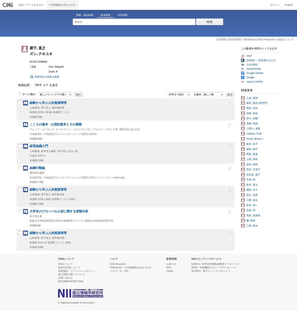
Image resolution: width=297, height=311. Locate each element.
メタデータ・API (119, 271)
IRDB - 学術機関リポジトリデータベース (214, 267)
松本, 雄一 (252, 205)
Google (250, 77)
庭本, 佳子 (252, 144)
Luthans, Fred (254, 133)
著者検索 (105, 15)
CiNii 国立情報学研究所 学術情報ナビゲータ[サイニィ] (8, 5)
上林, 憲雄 (252, 98)
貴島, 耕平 (252, 149)
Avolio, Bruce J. (254, 138)
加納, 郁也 (252, 113)
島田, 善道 (252, 154)
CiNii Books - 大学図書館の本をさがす (131, 267)
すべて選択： (27, 94)
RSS (168, 267)
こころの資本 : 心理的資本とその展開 (56, 124)
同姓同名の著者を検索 (47, 76)
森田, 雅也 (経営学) (256, 103)
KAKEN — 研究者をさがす (261, 60)
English (289, 5)
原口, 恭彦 (252, 195)
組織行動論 (37, 168)
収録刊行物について (69, 267)
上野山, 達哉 (253, 128)
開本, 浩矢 (252, 108)
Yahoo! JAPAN (254, 81)
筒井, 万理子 (253, 169)
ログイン (275, 5)
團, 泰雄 (250, 220)
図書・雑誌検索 (84, 15)
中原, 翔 (250, 179)
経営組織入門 (39, 146)
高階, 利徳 (252, 123)
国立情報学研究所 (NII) (70, 281)
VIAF (249, 56)
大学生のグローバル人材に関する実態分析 (59, 211)
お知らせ (171, 264)
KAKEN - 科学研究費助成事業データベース (215, 264)
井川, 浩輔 (252, 118)
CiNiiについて (65, 264)
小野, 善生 (252, 200)
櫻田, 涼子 (252, 189)
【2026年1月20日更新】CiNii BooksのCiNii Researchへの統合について (254, 39)
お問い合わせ (65, 277)
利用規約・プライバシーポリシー (76, 271)
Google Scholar (254, 73)
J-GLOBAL (252, 64)
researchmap (253, 68)
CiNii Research (118, 264)
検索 (210, 21)
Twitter (169, 271)
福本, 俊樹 (252, 164)
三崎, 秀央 (252, 225)
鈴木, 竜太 (252, 184)
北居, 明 (250, 210)
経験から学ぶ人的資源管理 (48, 102)
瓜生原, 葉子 (253, 174)
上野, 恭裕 (252, 159)
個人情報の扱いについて (71, 274)
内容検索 (123, 15)
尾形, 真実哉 (253, 215)
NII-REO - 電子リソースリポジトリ (210, 271)
